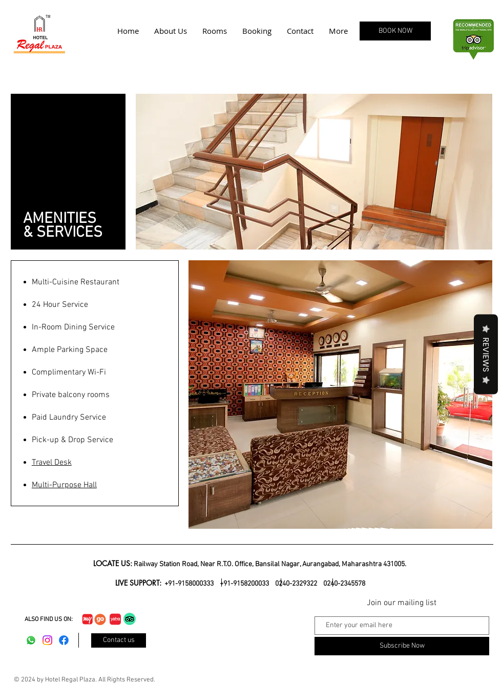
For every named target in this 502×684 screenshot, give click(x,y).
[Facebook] (63, 640)
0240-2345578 (344, 583)
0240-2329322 (296, 583)
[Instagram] (47, 640)
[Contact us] (118, 640)
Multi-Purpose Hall (64, 485)
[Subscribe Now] (402, 646)
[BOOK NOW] (395, 31)
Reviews (486, 354)
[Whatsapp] (31, 640)
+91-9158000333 (189, 583)
